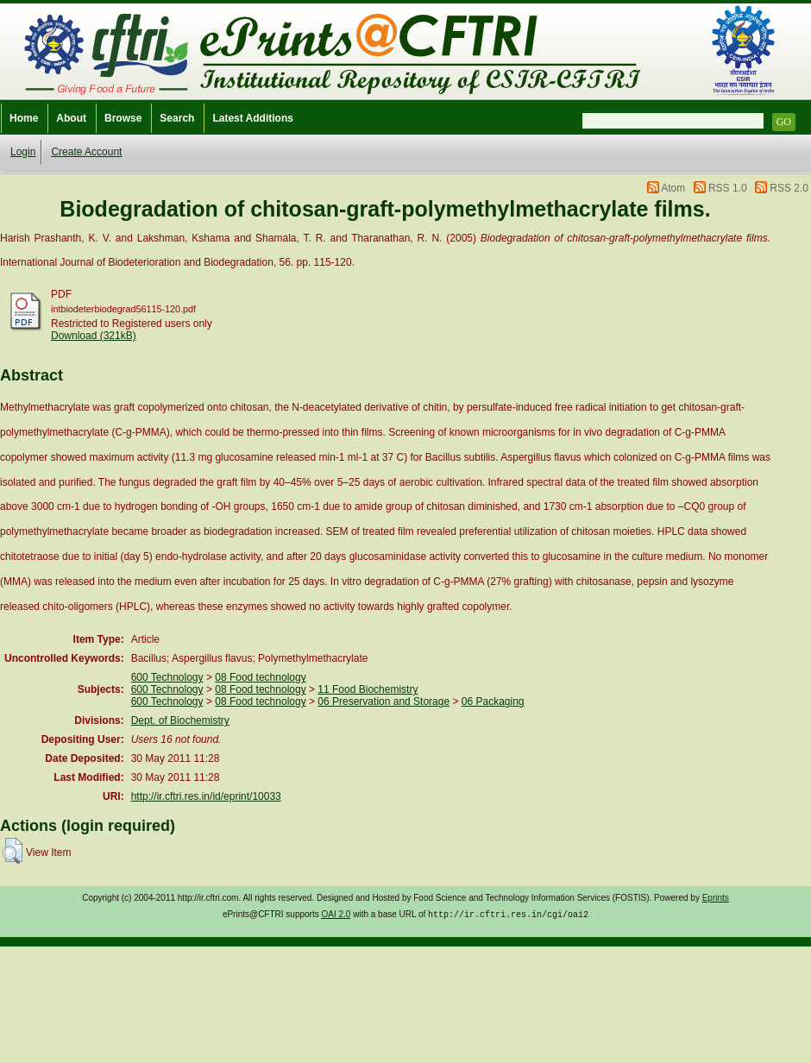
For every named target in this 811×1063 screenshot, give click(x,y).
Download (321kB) (93, 336)
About (71, 118)
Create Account (86, 152)
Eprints (715, 898)
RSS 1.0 (727, 188)
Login (22, 152)
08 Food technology (260, 677)
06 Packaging (493, 701)
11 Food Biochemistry (367, 689)
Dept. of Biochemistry (180, 720)
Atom (673, 188)
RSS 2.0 (789, 188)
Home (23, 118)
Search (177, 118)
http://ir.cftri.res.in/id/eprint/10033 (206, 796)
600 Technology (167, 677)
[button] (12, 851)
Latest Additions (252, 118)
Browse (122, 118)
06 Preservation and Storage (383, 701)
